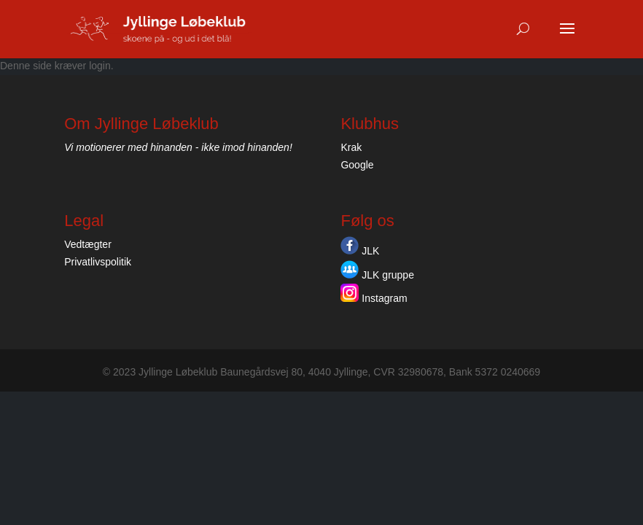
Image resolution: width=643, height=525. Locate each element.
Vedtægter (88, 244)
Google (356, 165)
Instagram (373, 298)
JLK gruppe (377, 275)
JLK (359, 251)
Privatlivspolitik (97, 262)
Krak (351, 147)
